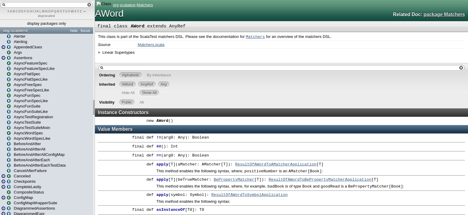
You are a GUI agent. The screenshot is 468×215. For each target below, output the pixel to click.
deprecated (46, 16)
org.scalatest (15, 30)
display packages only (46, 23)
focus (85, 30)
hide (74, 30)
